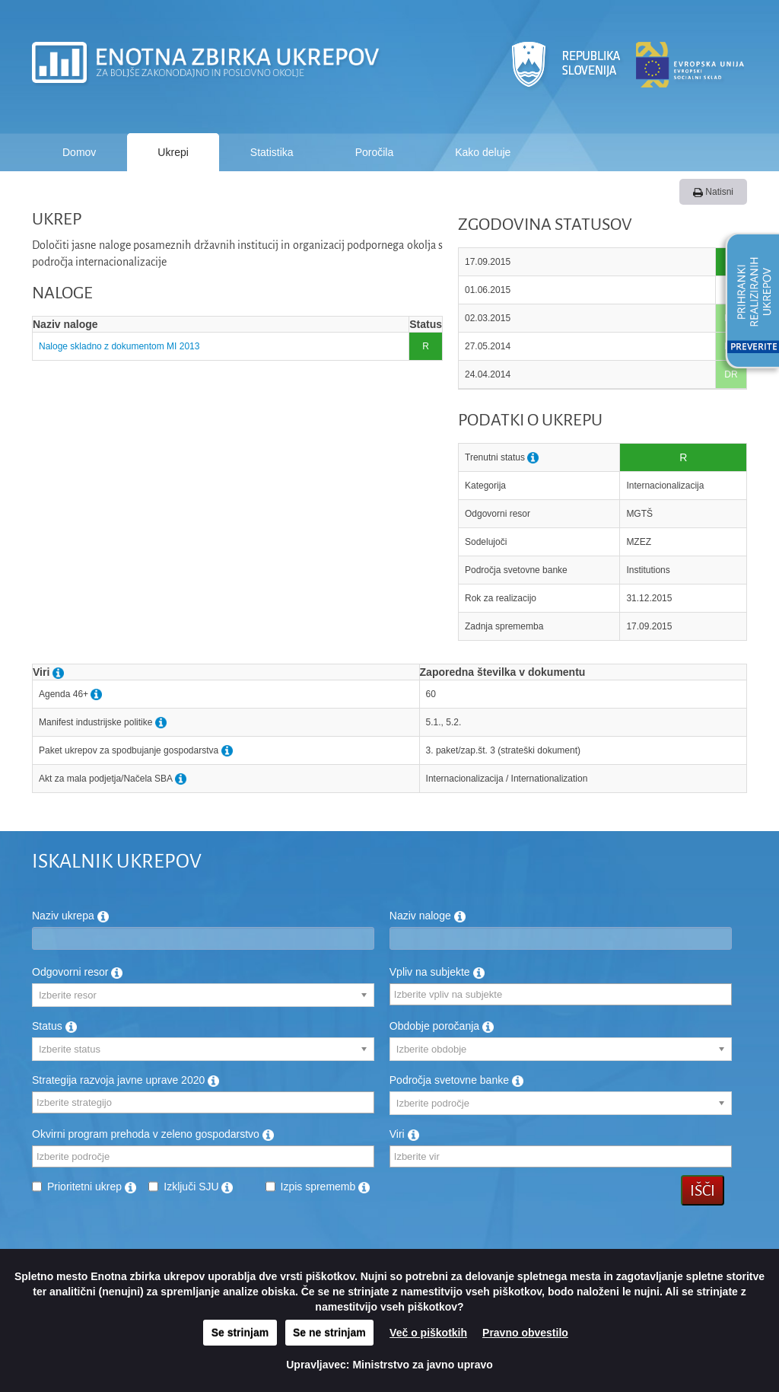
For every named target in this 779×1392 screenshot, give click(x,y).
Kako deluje (482, 152)
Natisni (713, 191)
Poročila (374, 152)
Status (54, 1026)
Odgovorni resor (77, 972)
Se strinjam (240, 1333)
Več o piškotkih (428, 1333)
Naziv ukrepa (70, 915)
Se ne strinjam (329, 1333)
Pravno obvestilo (525, 1333)
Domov (79, 152)
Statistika (272, 152)
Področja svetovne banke (456, 1080)
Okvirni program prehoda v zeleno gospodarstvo (153, 1134)
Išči (702, 1190)
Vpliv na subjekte (437, 972)
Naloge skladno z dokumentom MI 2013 (119, 346)
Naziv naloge (428, 915)
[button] (747, 303)
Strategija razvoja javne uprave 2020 (125, 1080)
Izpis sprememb (325, 1186)
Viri (404, 1134)
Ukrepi (172, 152)
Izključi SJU (198, 1186)
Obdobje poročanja (442, 1026)
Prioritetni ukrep (91, 1186)
